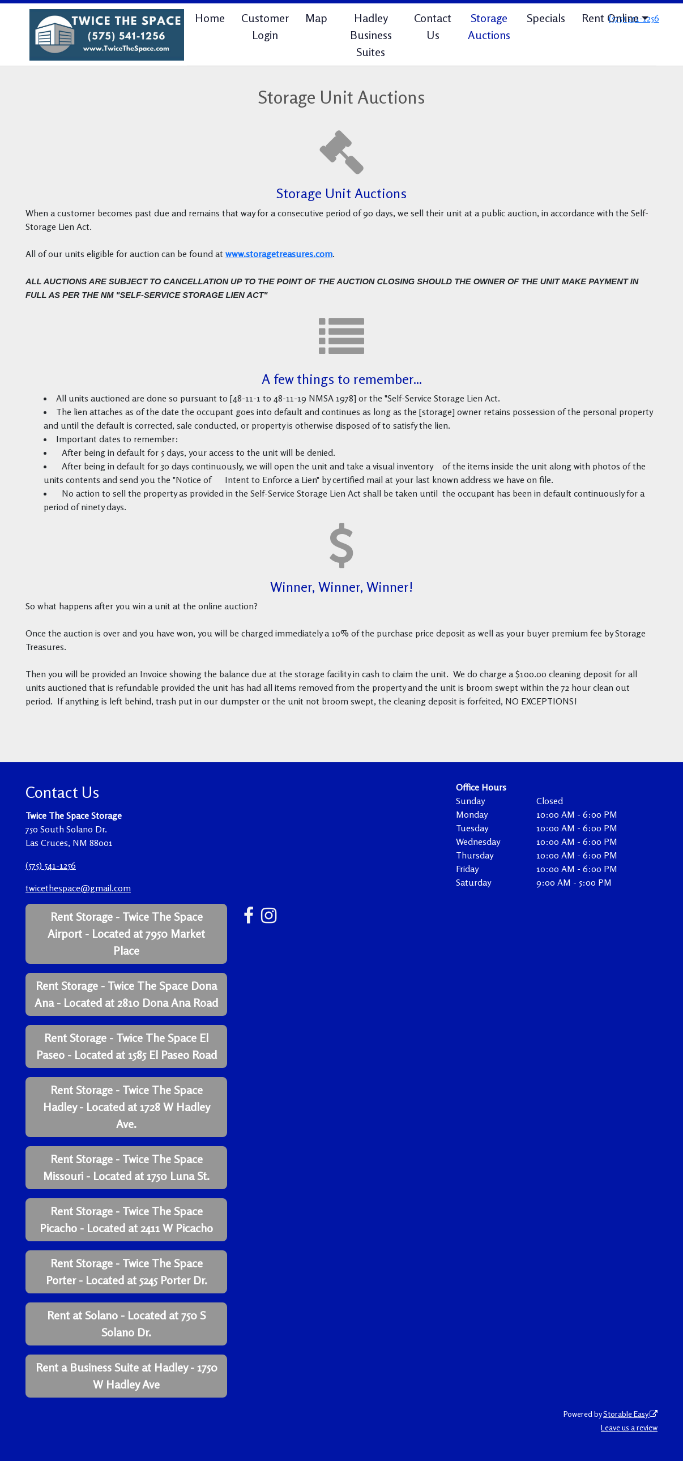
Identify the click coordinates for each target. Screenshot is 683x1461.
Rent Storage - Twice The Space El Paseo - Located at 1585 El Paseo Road (126, 1046)
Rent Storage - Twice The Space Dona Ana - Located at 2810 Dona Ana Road (126, 994)
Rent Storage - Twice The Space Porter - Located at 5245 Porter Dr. (126, 1271)
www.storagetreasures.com (278, 253)
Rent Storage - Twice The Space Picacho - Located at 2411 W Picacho (126, 1219)
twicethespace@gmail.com (78, 888)
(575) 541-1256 (50, 865)
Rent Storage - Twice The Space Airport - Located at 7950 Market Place (126, 933)
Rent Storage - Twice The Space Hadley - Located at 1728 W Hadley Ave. (126, 1107)
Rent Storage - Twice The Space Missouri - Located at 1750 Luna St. (126, 1167)
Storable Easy (630, 1414)
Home (210, 18)
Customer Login (265, 26)
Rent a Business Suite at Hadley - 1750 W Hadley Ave (126, 1375)
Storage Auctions (489, 26)
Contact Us (432, 26)
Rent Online (610, 18)
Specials (546, 18)
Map (316, 18)
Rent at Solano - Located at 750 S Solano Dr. (126, 1323)
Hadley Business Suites (371, 35)
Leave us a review (629, 1427)
